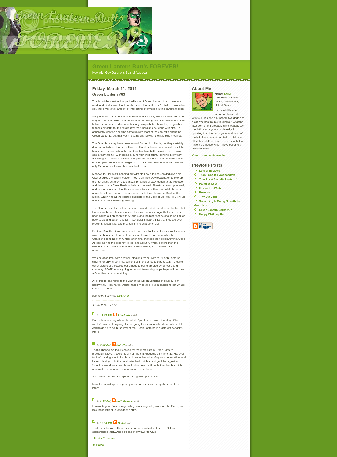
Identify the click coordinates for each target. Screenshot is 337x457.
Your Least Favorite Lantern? (218, 179)
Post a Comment (105, 438)
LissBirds (124, 315)
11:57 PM (106, 315)
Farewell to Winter (211, 188)
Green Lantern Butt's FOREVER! (135, 66)
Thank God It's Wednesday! (217, 174)
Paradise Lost (208, 183)
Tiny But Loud (208, 196)
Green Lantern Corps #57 (215, 209)
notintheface (124, 401)
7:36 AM (105, 344)
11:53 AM (123, 295)
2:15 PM (105, 401)
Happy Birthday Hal (212, 214)
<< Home (98, 444)
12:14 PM (106, 423)
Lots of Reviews (209, 170)
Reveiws (204, 192)
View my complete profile (208, 154)
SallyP (120, 344)
